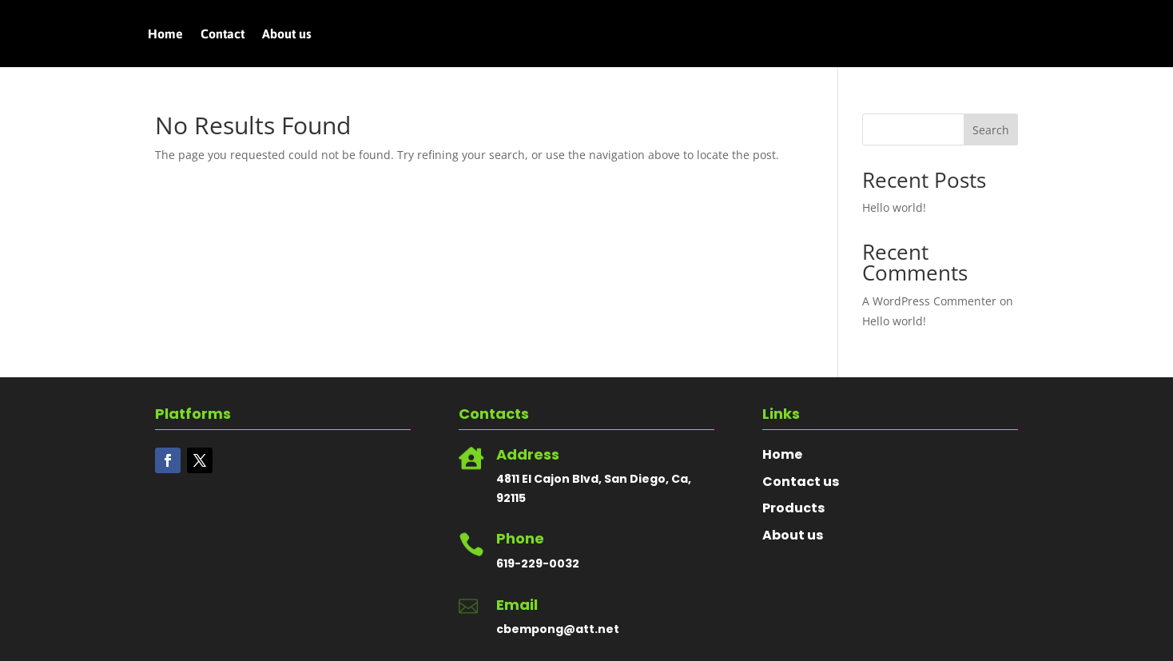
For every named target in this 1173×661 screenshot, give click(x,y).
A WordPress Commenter (929, 301)
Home (165, 34)
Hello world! (894, 207)
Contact (223, 34)
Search (990, 129)
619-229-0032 (537, 563)
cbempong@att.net (557, 629)
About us (287, 34)
